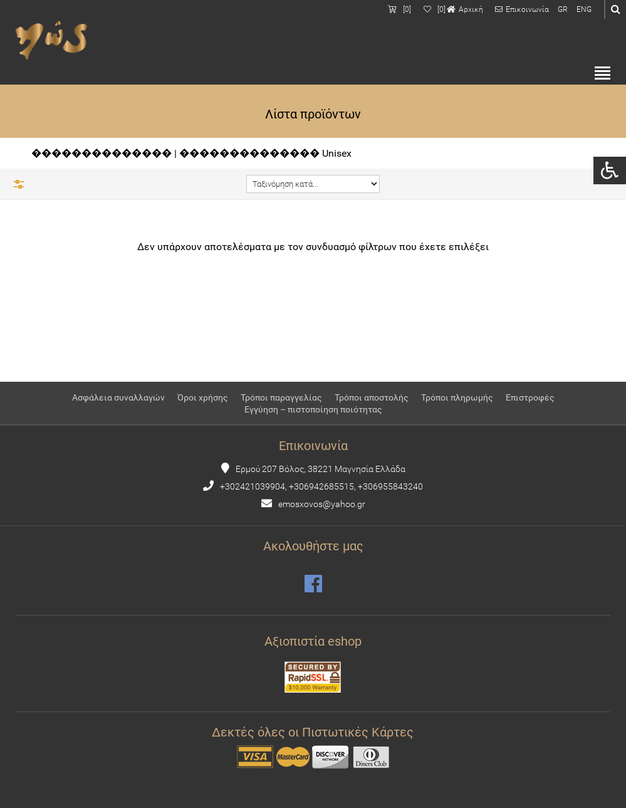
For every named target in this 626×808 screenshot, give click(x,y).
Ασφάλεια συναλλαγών (118, 397)
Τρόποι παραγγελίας (281, 397)
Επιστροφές (530, 397)
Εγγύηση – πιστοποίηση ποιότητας (313, 409)
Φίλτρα (19, 184)
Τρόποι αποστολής (372, 397)
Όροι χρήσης (202, 397)
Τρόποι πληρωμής (457, 397)
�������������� (101, 153)
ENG (584, 9)
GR (563, 9)
